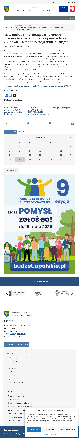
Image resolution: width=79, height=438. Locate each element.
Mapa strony (13, 375)
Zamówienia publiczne (17, 410)
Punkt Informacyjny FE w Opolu (21, 417)
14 (20, 155)
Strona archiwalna (15, 382)
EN (57, 2)
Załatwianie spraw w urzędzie (20, 406)
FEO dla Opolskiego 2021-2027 (20, 358)
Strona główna (19, 25)
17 (51, 155)
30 (9, 146)
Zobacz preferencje (67, 429)
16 (40, 155)
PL (53, 2)
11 (61, 151)
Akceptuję (34, 429)
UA (73, 2)
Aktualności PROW (30, 25)
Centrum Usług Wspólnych (19, 372)
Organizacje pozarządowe (18, 403)
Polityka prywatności (11, 430)
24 (50, 159)
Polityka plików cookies (50, 434)
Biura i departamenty (16, 396)
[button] (75, 410)
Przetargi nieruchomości (18, 413)
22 (30, 159)
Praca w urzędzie (15, 420)
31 (20, 146)
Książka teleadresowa (17, 344)
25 (61, 159)
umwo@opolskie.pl (18, 334)
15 (30, 155)
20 (9, 159)
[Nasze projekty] (63, 9)
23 (40, 159)
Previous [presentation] (7, 293)
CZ (65, 2)
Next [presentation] (72, 293)
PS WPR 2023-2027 (16, 361)
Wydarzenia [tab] (24, 132)
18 (61, 155)
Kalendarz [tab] (10, 132)
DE (61, 2)
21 (20, 159)
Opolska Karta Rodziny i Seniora (21, 365)
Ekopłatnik (12, 368)
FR (69, 2)
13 (9, 155)
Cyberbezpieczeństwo (17, 379)
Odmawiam (49, 429)
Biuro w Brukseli (14, 399)
